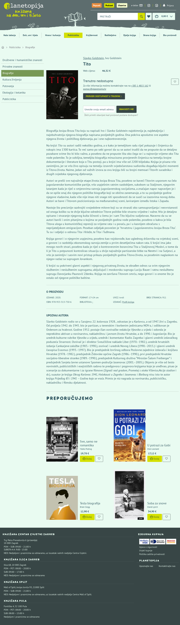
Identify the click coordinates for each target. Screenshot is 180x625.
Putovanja (8, 86)
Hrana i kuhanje (53, 35)
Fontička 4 (9, 575)
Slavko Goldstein (93, 58)
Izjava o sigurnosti (148, 516)
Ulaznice (122, 5)
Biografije (30, 47)
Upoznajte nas (146, 534)
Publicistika (73, 35)
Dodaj (78, 442)
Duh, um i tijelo (30, 35)
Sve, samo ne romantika (87, 429)
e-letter (136, 5)
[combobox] (117, 16)
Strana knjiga (149, 35)
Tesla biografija (81, 472)
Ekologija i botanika (14, 92)
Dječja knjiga (129, 35)
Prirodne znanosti (13, 66)
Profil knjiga (128, 302)
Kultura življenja (12, 79)
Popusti (96, 5)
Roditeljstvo (110, 35)
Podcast (109, 5)
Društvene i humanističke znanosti (22, 60)
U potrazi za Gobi (149, 429)
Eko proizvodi (170, 35)
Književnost (92, 35)
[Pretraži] (141, 16)
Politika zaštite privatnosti (152, 522)
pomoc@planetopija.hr (94, 89)
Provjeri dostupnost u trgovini (104, 96)
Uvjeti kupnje (145, 519)
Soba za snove (148, 472)
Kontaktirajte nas (167, 534)
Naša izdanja (9, 35)
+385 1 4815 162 (139, 85)
